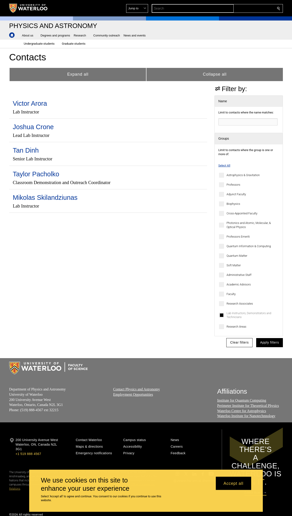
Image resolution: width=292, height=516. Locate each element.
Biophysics (233, 203)
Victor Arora (30, 103)
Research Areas (236, 326)
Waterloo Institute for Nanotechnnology (246, 416)
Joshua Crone (33, 127)
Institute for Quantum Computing (241, 400)
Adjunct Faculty (236, 194)
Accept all (233, 483)
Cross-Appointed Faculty (242, 213)
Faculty (231, 294)
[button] (245, 8)
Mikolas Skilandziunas (45, 197)
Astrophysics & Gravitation (243, 175)
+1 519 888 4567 (28, 454)
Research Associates (240, 303)
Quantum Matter (237, 255)
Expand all (78, 74)
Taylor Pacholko (36, 174)
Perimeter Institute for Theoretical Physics (248, 405)
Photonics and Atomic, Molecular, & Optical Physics (249, 225)
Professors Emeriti (238, 236)
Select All (224, 165)
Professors (233, 184)
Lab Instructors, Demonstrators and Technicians (249, 315)
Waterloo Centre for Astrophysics (241, 411)
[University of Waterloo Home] (28, 8)
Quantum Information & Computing (249, 246)
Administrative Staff (239, 275)
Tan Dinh (26, 150)
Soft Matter (234, 265)
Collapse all (215, 74)
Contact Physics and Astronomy (136, 389)
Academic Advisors (239, 284)
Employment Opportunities (133, 394)
